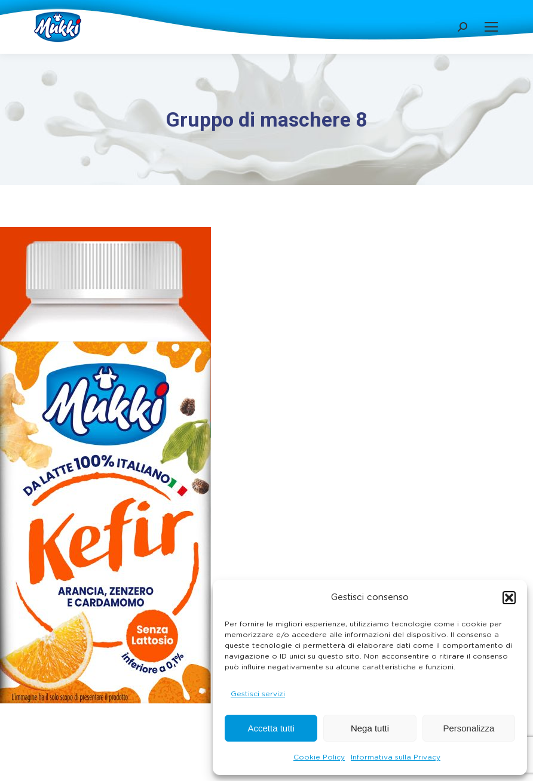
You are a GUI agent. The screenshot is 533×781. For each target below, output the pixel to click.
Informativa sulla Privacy (395, 757)
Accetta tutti (270, 728)
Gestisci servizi (258, 693)
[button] (509, 598)
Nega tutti (370, 728)
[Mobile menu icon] (491, 27)
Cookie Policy (319, 757)
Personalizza (468, 728)
